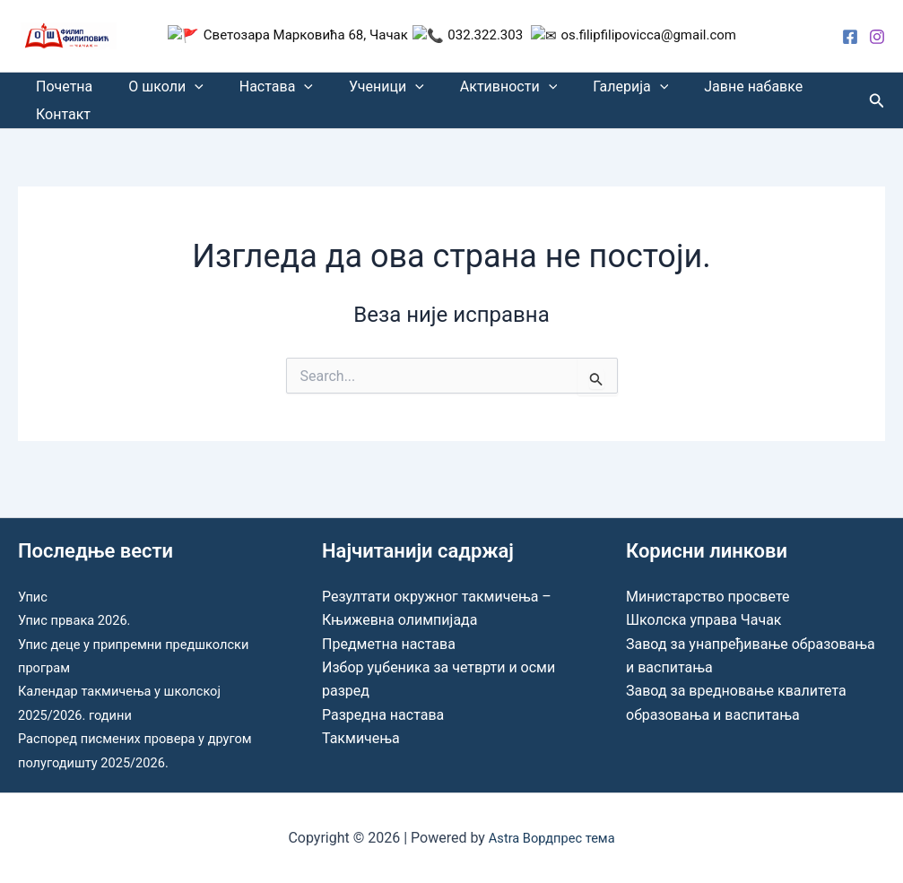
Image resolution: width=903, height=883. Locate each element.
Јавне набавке (706, 91)
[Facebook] (850, 37)
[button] (184, 91)
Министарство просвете (707, 596)
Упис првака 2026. (80, 619)
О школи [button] (154, 91)
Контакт (59, 127)
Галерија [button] (591, 91)
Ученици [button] (361, 91)
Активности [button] (476, 91)
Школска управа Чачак (704, 619)
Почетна (60, 91)
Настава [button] (258, 91)
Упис (34, 596)
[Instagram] (877, 37)
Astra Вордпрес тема (551, 837)
